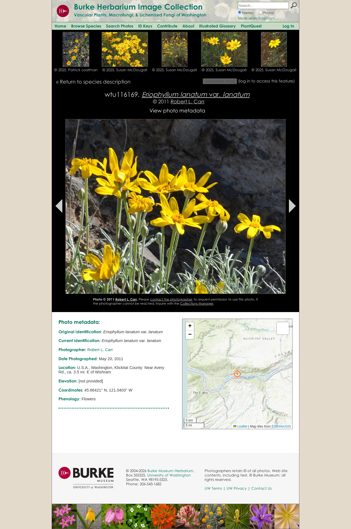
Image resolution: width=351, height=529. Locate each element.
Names (248, 13)
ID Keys (145, 25)
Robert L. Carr (188, 101)
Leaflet (240, 426)
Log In (288, 25)
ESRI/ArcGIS (281, 426)
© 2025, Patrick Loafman (76, 70)
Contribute (167, 25)
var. (196, 94)
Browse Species (86, 25)
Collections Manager (196, 303)
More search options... (258, 18)
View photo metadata (177, 110)
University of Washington (169, 475)
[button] (237, 374)
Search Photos (119, 25)
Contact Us (261, 488)
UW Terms (213, 488)
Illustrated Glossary (217, 25)
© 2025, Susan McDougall (124, 70)
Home (60, 25)
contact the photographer (171, 299)
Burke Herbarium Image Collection (138, 6)
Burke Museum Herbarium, (170, 471)
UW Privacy (237, 488)
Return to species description (95, 81)
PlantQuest (251, 25)
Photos (268, 13)
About (188, 25)
